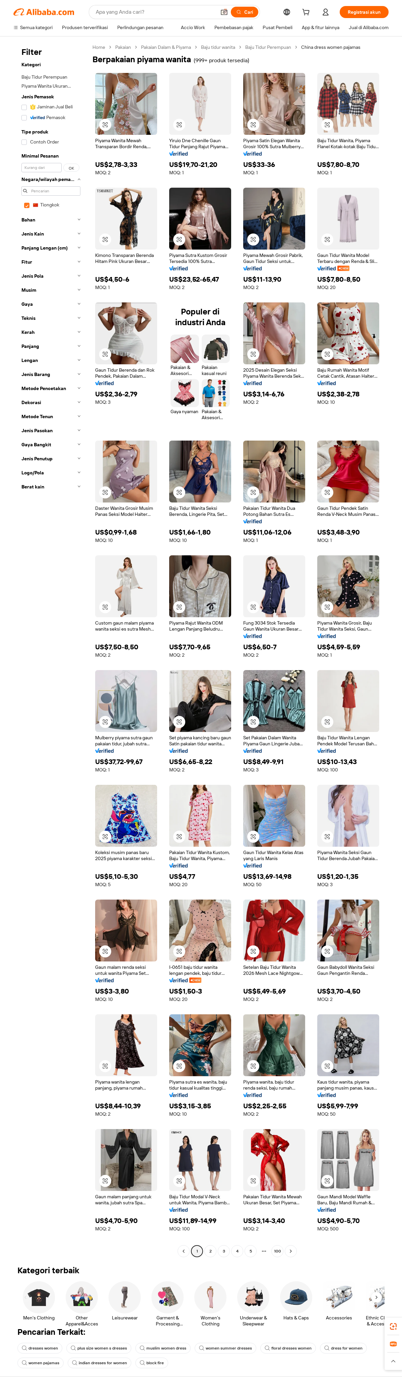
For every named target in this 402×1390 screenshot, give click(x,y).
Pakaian (123, 47)
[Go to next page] (291, 1251)
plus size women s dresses (99, 1348)
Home (98, 47)
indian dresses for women (99, 1363)
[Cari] (244, 12)
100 (277, 1251)
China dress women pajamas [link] (330, 47)
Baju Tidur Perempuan (268, 47)
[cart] (307, 13)
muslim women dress (163, 1348)
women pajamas (40, 1363)
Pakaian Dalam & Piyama (166, 47)
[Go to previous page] (184, 1251)
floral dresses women (288, 1348)
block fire (152, 1363)
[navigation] (50, 650)
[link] (393, 1326)
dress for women (343, 1348)
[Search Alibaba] (155, 12)
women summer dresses (225, 1348)
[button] (224, 12)
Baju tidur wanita (218, 47)
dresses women (40, 1348)
